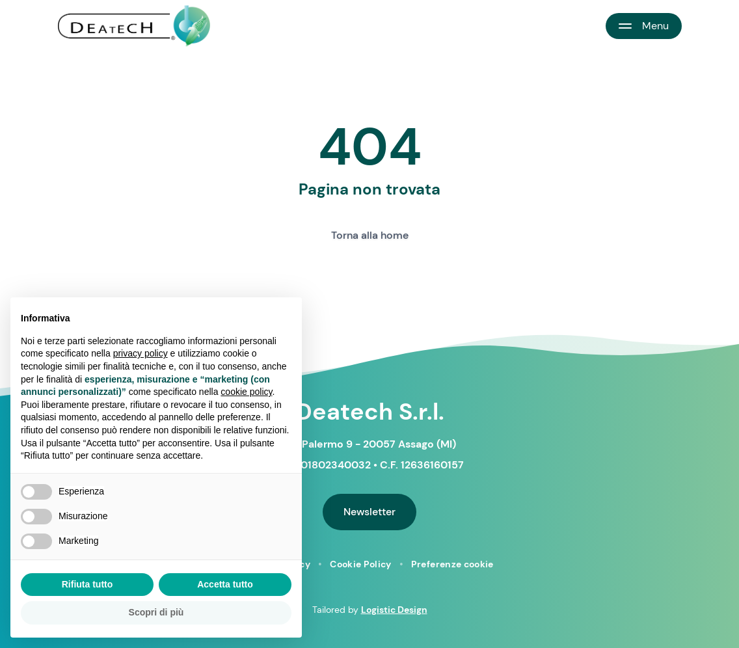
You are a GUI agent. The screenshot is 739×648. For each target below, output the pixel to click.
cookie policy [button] (246, 391)
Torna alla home (370, 235)
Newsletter (369, 512)
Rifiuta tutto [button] (87, 584)
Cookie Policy (361, 564)
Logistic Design (394, 609)
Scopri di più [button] (156, 612)
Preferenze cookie (452, 564)
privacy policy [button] (140, 353)
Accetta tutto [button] (225, 584)
